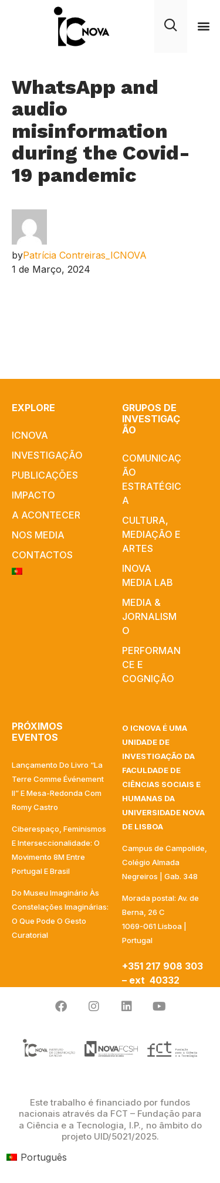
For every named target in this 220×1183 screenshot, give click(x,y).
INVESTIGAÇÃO (47, 455)
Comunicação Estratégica (151, 479)
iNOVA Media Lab (147, 575)
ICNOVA (30, 435)
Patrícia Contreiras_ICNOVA (85, 255)
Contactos (42, 555)
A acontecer (46, 515)
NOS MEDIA (38, 535)
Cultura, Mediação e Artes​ (151, 534)
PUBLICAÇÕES (45, 475)
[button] (203, 26)
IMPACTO (33, 495)
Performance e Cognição (151, 664)
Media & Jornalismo (149, 616)
